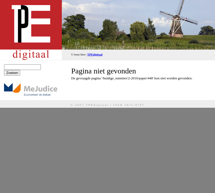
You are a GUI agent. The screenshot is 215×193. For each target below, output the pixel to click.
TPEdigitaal (94, 54)
